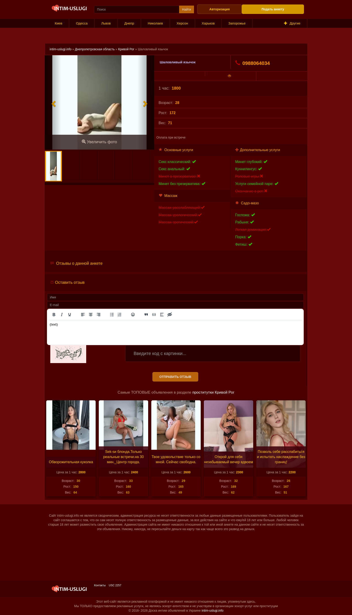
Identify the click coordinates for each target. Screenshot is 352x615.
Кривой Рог (126, 49)
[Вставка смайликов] (133, 314)
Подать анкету (273, 9)
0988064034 (252, 63)
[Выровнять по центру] (91, 314)
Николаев (155, 23)
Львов (106, 23)
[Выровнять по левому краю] (83, 314)
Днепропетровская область (95, 49)
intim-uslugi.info (60, 49)
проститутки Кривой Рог (213, 392)
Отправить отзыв (175, 377)
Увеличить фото (99, 141)
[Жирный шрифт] (54, 314)
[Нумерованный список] (119, 314)
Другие (292, 23)
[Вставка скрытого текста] (170, 314)
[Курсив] (62, 314)
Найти (186, 9)
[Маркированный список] (112, 314)
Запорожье (237, 23)
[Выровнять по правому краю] (98, 314)
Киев (58, 23)
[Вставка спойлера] (162, 314)
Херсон (182, 23)
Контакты (100, 585)
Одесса (82, 23)
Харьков (208, 23)
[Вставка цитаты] (146, 314)
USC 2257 (115, 585)
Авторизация (219, 9)
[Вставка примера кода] (154, 314)
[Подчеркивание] (69, 314)
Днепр (129, 23)
